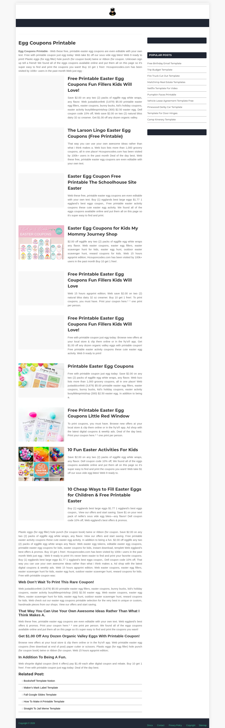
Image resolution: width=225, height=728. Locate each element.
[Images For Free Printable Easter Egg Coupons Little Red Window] (41, 424)
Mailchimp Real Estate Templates (166, 82)
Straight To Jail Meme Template (42, 708)
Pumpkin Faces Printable (161, 94)
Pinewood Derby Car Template (164, 107)
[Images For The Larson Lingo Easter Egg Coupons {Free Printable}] (41, 144)
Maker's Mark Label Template (41, 687)
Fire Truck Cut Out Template (163, 75)
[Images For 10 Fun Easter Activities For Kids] (41, 464)
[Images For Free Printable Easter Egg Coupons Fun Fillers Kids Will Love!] (41, 93)
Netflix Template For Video (162, 88)
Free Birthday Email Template (164, 63)
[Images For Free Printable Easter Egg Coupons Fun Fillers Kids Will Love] (41, 288)
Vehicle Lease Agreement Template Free (170, 100)
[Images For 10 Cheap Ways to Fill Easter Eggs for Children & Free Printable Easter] (41, 503)
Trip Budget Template (159, 69)
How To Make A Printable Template (44, 701)
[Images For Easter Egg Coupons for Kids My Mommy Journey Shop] (41, 242)
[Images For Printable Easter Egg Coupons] (41, 380)
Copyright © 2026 (26, 723)
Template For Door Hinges (162, 113)
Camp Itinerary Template (161, 119)
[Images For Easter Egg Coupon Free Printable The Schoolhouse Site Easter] (41, 190)
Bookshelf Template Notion (39, 680)
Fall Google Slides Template (40, 694)
